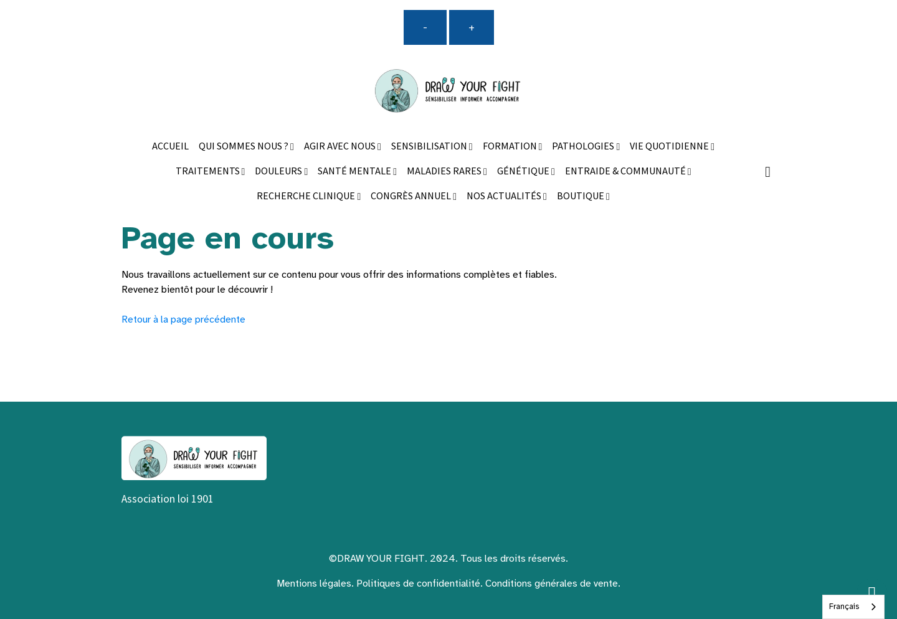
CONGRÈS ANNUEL (412, 196)
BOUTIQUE (581, 196)
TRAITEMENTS (209, 171)
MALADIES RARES (445, 171)
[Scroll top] (872, 594)
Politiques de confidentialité (418, 583)
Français (844, 607)
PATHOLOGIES (584, 146)
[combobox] (853, 607)
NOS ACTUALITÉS (505, 196)
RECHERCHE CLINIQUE (307, 196)
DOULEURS (279, 171)
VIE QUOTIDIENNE (670, 146)
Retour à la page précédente (183, 319)
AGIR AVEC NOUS (340, 146)
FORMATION (511, 146)
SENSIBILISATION (430, 146)
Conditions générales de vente (551, 583)
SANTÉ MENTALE (355, 171)
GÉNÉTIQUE (524, 171)
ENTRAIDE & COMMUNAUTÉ (626, 171)
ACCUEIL (170, 146)
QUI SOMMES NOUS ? (244, 146)
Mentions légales (314, 583)
